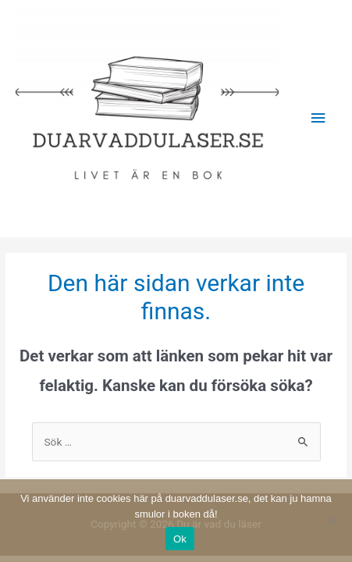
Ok (180, 539)
